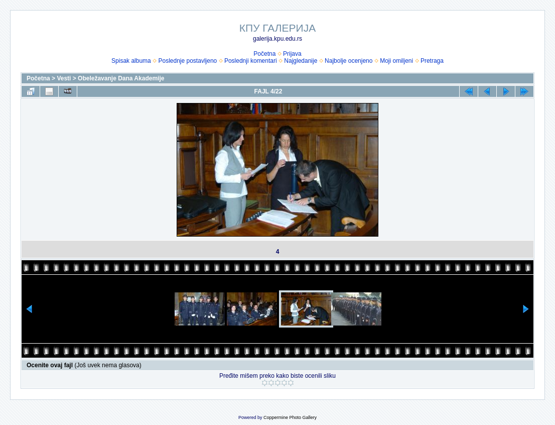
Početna (264, 53)
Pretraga (432, 60)
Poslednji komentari (250, 60)
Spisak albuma (131, 60)
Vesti (64, 78)
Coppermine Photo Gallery (290, 417)
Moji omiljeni (396, 60)
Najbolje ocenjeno (348, 60)
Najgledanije (300, 60)
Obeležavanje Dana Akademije (121, 78)
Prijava (292, 53)
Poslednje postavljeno (187, 60)
